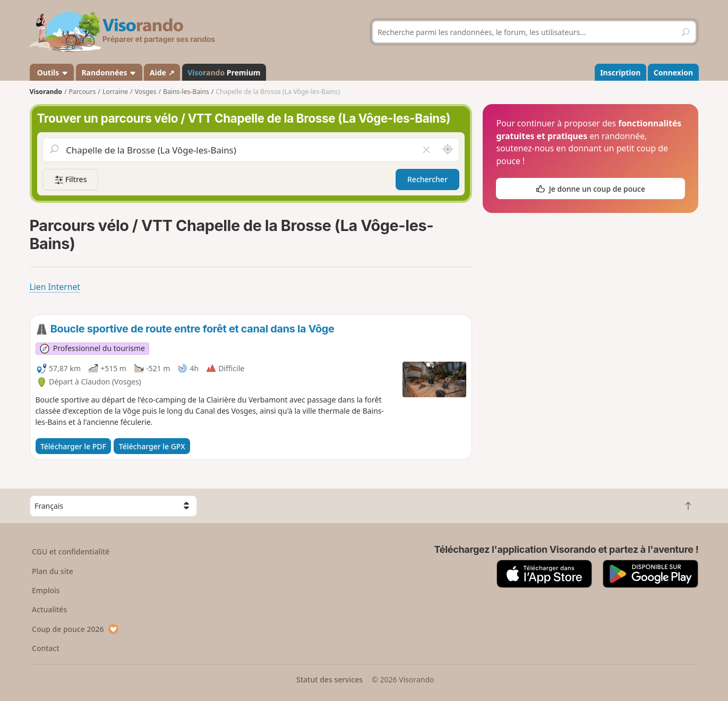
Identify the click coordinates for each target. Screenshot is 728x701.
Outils (51, 72)
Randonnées (108, 72)
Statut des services (329, 679)
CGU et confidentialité (70, 551)
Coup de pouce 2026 (75, 629)
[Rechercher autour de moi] (447, 149)
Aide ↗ (162, 72)
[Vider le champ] (425, 149)
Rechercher (427, 179)
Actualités (49, 609)
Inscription (620, 72)
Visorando (46, 91)
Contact (45, 648)
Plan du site (52, 571)
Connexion (673, 72)
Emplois (46, 590)
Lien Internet (55, 287)
